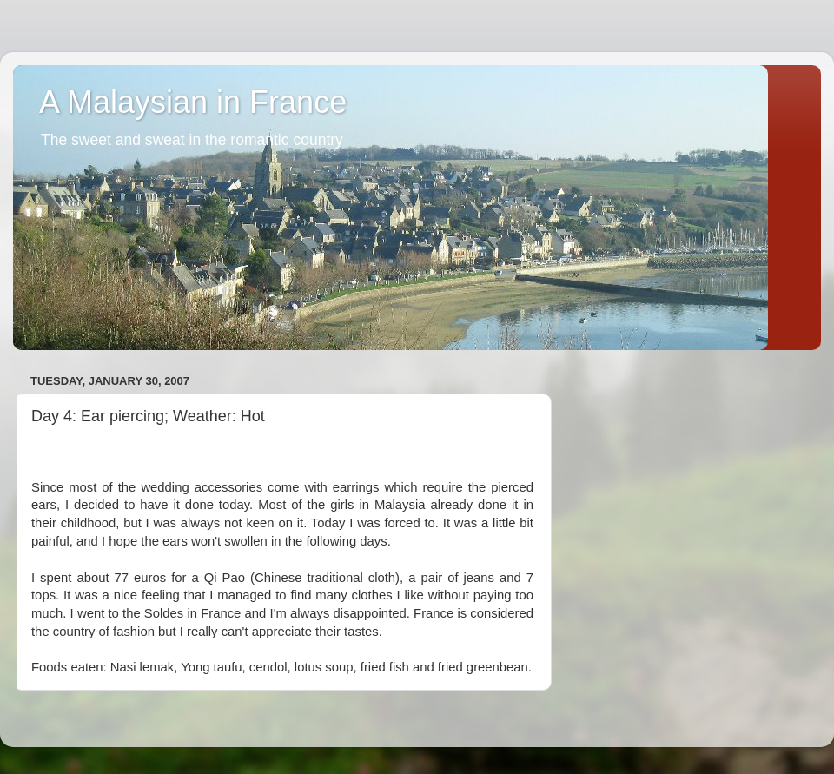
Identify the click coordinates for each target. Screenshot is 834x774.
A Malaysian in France (193, 102)
